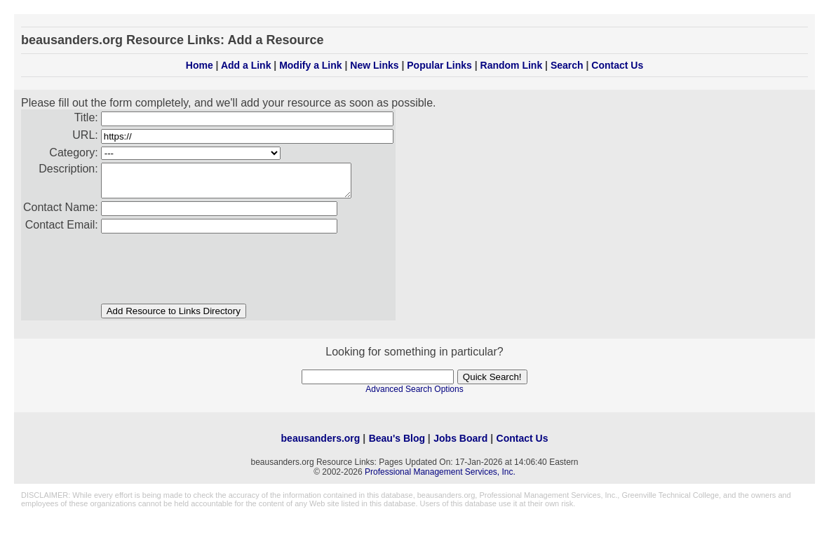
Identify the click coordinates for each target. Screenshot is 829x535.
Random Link (511, 65)
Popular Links (439, 65)
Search (567, 65)
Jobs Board (460, 444)
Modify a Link (310, 65)
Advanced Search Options (414, 395)
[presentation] (207, 270)
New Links (374, 65)
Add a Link (246, 65)
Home (199, 65)
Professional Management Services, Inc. (440, 478)
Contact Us (617, 65)
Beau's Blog (397, 444)
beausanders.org (320, 444)
